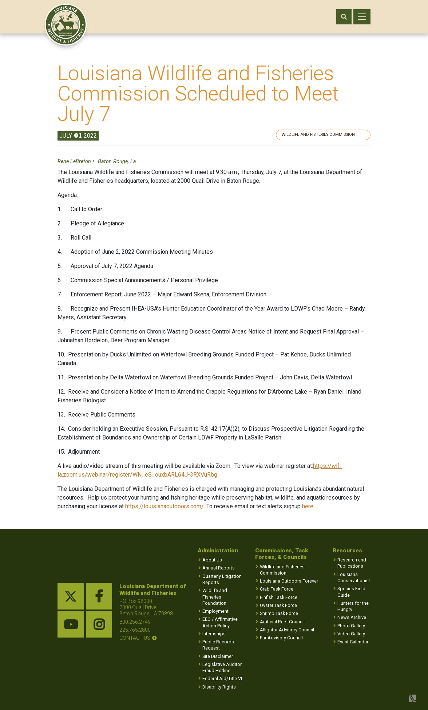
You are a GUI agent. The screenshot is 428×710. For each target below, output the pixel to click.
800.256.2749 (135, 622)
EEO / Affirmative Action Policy (220, 622)
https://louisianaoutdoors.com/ (164, 506)
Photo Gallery (351, 625)
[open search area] (344, 16)
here (307, 506)
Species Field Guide (351, 592)
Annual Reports (218, 568)
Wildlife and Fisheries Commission (328, 134)
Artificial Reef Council (282, 621)
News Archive (351, 617)
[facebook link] (99, 596)
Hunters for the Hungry (353, 606)
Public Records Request (218, 645)
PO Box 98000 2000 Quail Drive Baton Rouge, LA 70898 (146, 608)
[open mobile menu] (361, 16)
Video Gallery (351, 633)
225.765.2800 (135, 630)
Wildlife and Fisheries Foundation (214, 597)
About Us (212, 560)
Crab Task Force (276, 589)
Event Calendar (352, 642)
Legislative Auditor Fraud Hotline (222, 667)
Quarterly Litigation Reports (222, 579)
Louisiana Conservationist (353, 577)
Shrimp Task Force (279, 613)
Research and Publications (351, 563)
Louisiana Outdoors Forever (289, 581)
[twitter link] (71, 596)
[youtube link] (71, 624)
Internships (214, 633)
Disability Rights (219, 687)
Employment (215, 611)
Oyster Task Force (278, 605)
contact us (134, 638)
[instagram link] (99, 624)
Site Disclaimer (217, 656)
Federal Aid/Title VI (222, 679)
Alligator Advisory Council (287, 629)
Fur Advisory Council (281, 637)
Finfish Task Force (278, 597)
